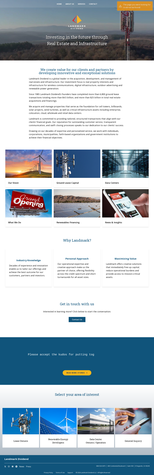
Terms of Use (60, 473)
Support (70, 473)
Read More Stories (77, 373)
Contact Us (77, 319)
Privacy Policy (48, 473)
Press (28, 466)
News (21, 466)
